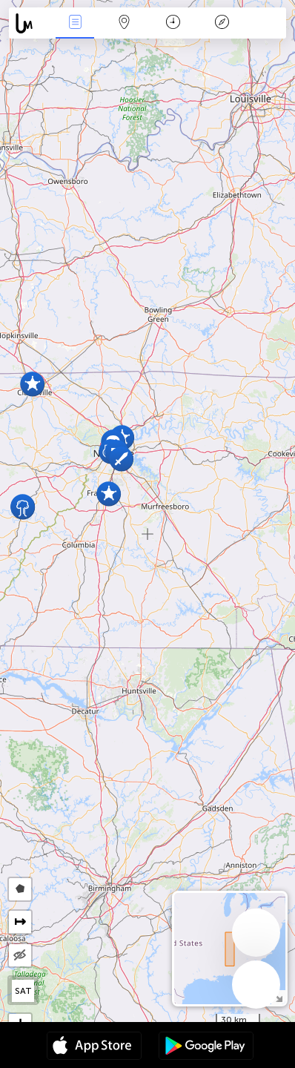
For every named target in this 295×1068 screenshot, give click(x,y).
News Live (74, 23)
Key (221, 23)
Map (123, 23)
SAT (23, 991)
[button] (22, 506)
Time (173, 23)
